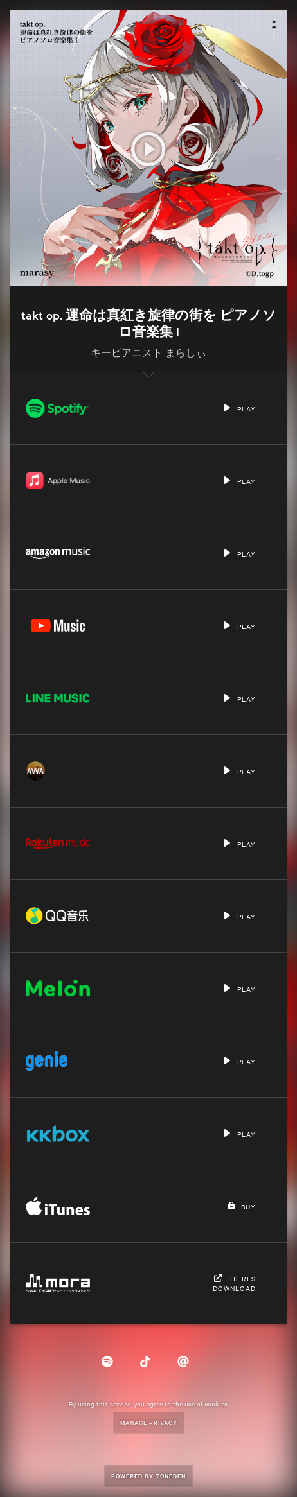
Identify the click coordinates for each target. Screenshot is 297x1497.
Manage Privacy (148, 1422)
